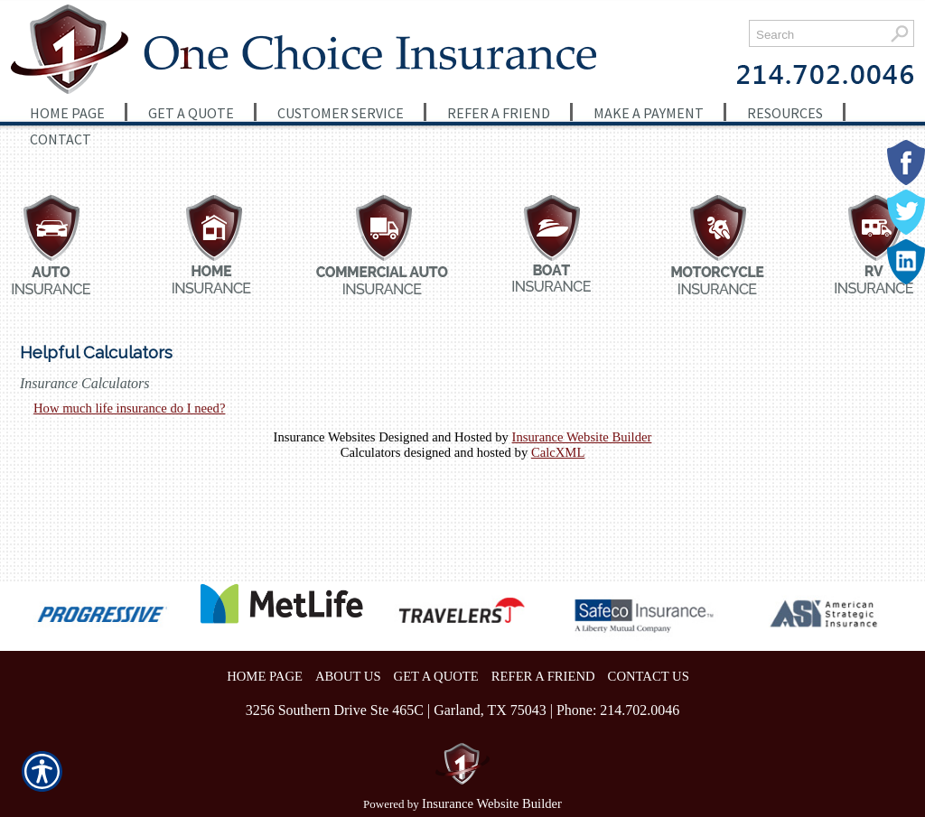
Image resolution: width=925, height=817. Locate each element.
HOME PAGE (265, 676)
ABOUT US (348, 676)
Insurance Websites (325, 437)
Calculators (371, 452)
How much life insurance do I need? (129, 408)
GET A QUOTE (436, 676)
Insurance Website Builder (582, 437)
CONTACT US (648, 676)
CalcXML (557, 452)
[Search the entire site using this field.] (817, 34)
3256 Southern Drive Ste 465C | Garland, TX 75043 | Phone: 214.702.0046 (463, 710)
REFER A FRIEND (543, 676)
